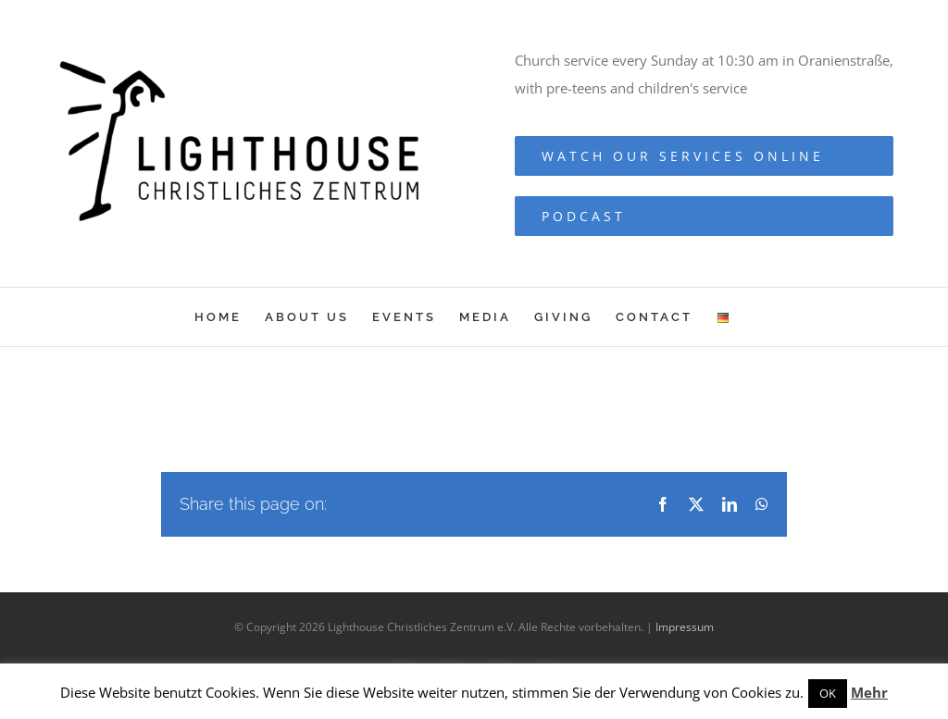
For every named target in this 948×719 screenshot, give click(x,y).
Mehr (869, 692)
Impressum (684, 627)
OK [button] (827, 693)
